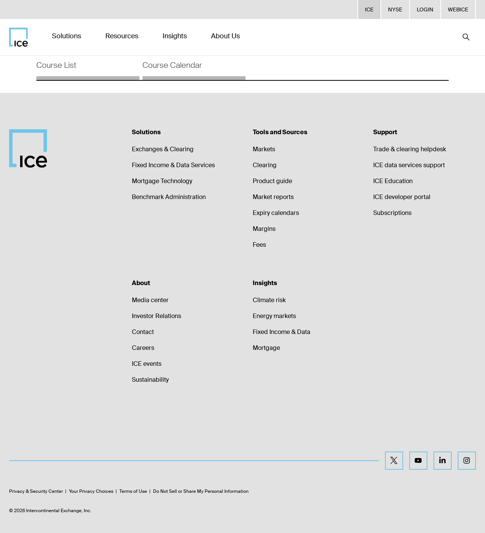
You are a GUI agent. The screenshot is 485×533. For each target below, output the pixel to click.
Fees (259, 245)
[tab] (87, 68)
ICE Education (393, 181)
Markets (264, 149)
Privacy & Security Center (36, 491)
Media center (150, 300)
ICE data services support (409, 165)
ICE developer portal (401, 197)
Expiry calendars (276, 213)
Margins (264, 229)
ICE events (146, 364)
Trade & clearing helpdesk (409, 149)
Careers (143, 348)
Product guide (272, 181)
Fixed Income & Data (281, 332)
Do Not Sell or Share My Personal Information (201, 491)
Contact (143, 332)
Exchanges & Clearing (163, 149)
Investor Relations (156, 316)
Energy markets (274, 316)
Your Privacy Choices (91, 491)
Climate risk (269, 300)
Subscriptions (392, 213)
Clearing (265, 165)
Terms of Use (133, 491)
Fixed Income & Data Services (173, 165)
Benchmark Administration (169, 197)
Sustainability (150, 380)
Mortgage (266, 348)
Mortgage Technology (162, 181)
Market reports (273, 197)
